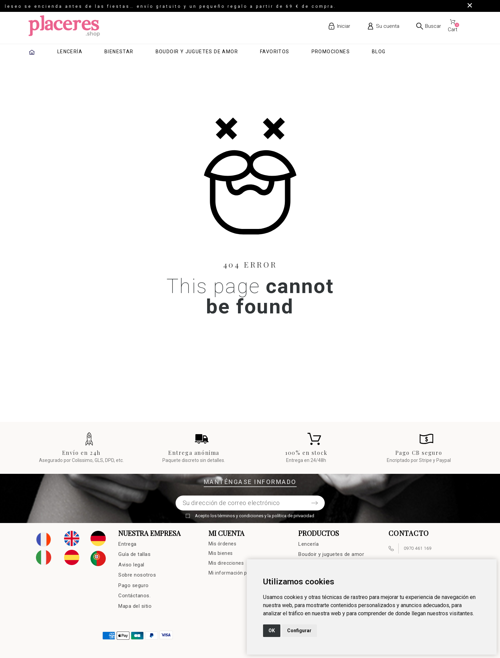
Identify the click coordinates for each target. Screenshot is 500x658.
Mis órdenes (222, 543)
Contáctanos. (134, 596)
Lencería (308, 544)
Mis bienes (220, 553)
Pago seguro (133, 585)
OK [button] (271, 630)
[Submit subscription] (314, 503)
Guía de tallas (134, 554)
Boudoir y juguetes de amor (331, 554)
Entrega (127, 544)
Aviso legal (131, 565)
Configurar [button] (299, 630)
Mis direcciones (226, 563)
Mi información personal (236, 573)
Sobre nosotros (137, 575)
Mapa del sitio (135, 606)
